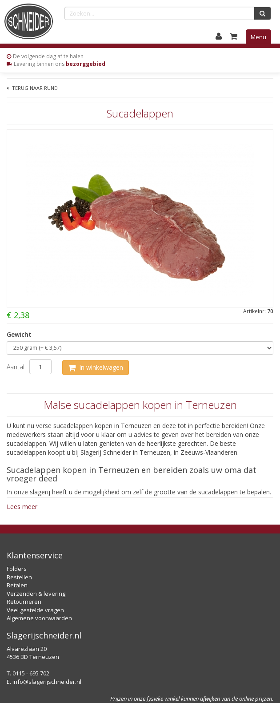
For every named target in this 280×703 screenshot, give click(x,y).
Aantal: (16, 367)
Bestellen (19, 577)
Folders (17, 569)
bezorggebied (85, 64)
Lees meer (22, 506)
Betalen (17, 585)
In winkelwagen (95, 367)
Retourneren (24, 602)
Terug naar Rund (32, 88)
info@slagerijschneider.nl (46, 682)
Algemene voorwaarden (39, 618)
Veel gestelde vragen (35, 610)
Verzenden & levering (36, 594)
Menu (258, 37)
